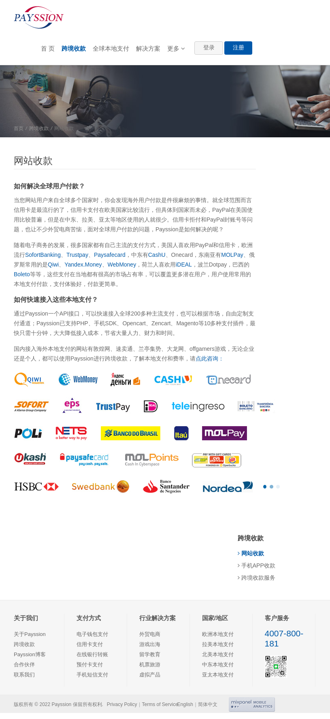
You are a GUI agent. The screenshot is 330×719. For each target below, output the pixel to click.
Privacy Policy (122, 704)
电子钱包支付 (92, 634)
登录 (209, 47)
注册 (238, 47)
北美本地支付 (218, 654)
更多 (176, 48)
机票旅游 (149, 664)
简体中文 (207, 704)
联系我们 (24, 675)
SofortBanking (43, 255)
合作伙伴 (24, 664)
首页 (18, 128)
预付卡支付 (90, 664)
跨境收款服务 (256, 577)
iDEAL (184, 264)
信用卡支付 (90, 644)
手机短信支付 (92, 675)
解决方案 (148, 48)
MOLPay (232, 255)
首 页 (48, 48)
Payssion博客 (30, 654)
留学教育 (149, 654)
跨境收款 (74, 48)
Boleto (22, 274)
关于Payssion (30, 634)
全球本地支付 (111, 48)
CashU (157, 255)
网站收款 (251, 553)
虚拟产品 (149, 675)
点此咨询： (210, 358)
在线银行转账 (92, 654)
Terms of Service (160, 704)
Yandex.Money (83, 264)
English (185, 704)
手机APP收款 (256, 565)
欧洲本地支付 (218, 634)
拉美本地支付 (218, 644)
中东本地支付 (218, 664)
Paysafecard (110, 255)
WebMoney (122, 264)
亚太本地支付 (218, 675)
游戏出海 (149, 644)
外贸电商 (149, 634)
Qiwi (53, 264)
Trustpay (77, 255)
